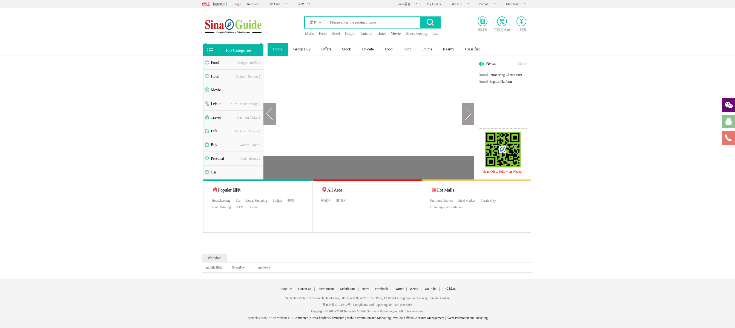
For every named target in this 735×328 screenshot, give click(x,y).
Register (252, 4)
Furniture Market (441, 200)
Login (237, 4)
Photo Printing (221, 207)
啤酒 (291, 200)
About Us (285, 289)
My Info (456, 4)
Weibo (414, 289)
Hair (243, 159)
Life (214, 131)
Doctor (253, 131)
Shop (408, 49)
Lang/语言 (404, 4)
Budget (240, 76)
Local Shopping (256, 200)
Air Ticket (251, 117)
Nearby (448, 49)
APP (301, 4)
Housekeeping (221, 200)
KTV (233, 104)
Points (427, 49)
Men (255, 145)
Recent (483, 4)
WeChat (275, 4)
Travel (216, 117)
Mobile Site (347, 289)
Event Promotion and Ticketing (467, 318)
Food (215, 63)
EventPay (238, 267)
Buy (214, 145)
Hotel (215, 76)
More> (522, 63)
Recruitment (326, 289)
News (365, 289)
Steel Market (466, 200)
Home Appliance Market (446, 207)
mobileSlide (214, 267)
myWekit (264, 267)
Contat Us (304, 289)
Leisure (216, 104)
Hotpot (242, 63)
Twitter (398, 289)
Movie (216, 90)
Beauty (253, 159)
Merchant (512, 4)
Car (239, 117)
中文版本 (449, 289)
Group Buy (302, 49)
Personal (217, 158)
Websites (214, 258)
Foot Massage (249, 104)
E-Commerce (299, 318)
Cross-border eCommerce (327, 318)
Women (244, 145)
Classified (473, 49)
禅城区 (326, 200)
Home (277, 49)
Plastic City (488, 200)
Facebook (381, 289)
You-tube (430, 289)
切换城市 (219, 4)
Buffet (254, 63)
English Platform (495, 82)
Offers (326, 49)
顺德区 (341, 200)
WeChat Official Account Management (418, 318)
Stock (346, 49)
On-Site (368, 49)
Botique (253, 76)
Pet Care (240, 131)
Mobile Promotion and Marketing (368, 318)
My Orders (434, 4)
